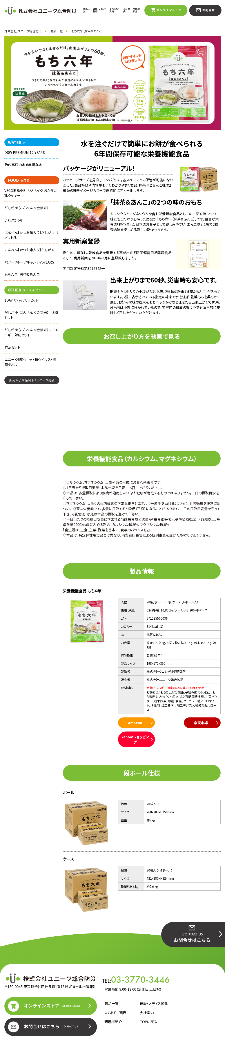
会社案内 (126, 10)
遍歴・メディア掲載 (99, 10)
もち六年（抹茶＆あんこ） (22, 276)
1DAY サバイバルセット (21, 302)
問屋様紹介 (136, 10)
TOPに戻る (148, 1007)
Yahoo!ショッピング (202, 725)
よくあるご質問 (114, 10)
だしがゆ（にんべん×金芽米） (26, 208)
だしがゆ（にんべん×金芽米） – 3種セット (31, 318)
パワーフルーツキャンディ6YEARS (29, 264)
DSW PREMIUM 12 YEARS (24, 152)
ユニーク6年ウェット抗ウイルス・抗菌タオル (30, 366)
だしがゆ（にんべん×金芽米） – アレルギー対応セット (31, 335)
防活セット (12, 350)
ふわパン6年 (13, 221)
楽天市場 (168, 722)
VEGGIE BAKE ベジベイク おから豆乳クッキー (30, 193)
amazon (134, 722)
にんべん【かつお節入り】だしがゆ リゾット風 (31, 236)
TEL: (136, 966)
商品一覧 (86, 10)
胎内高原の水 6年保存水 (23, 165)
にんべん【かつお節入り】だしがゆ (29, 251)
